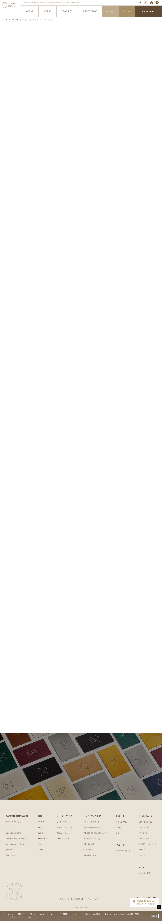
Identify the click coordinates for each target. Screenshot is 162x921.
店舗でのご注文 (61, 838)
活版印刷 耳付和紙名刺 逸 (93, 838)
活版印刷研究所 (88, 861)
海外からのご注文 (62, 844)
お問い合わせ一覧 (144, 827)
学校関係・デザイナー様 (147, 849)
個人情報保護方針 (77, 904)
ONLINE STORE (148, 11)
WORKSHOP (42, 844)
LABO (39, 849)
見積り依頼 (142, 838)
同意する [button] (153, 916)
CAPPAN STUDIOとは (14, 827)
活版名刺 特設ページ (90, 833)
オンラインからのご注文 (65, 833)
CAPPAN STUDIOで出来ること (17, 849)
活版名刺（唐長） (89, 849)
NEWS (40, 833)
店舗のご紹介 (11, 861)
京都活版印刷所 (121, 827)
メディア (141, 861)
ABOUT (30, 11)
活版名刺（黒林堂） (89, 844)
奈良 (117, 838)
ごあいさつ (10, 833)
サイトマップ (94, 904)
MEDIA (40, 855)
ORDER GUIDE (90, 11)
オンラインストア (89, 827)
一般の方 (141, 855)
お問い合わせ (143, 833)
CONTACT (110, 11)
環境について (11, 855)
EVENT (40, 838)
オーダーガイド (61, 827)
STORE (127, 11)
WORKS (47, 11)
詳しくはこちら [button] (26, 917)
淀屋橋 (117, 833)
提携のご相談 (143, 844)
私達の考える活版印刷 (14, 838)
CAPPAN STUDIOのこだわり (17, 844)
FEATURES (67, 11)
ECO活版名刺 (87, 855)
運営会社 (62, 904)
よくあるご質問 (144, 878)
